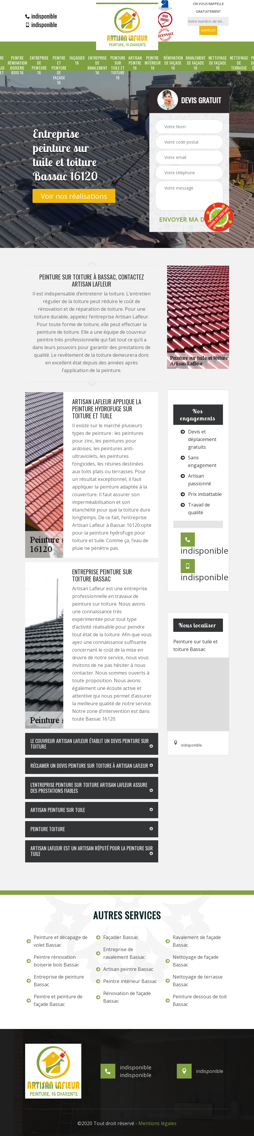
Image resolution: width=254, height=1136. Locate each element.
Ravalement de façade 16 (196, 62)
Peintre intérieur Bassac (126, 981)
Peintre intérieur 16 (153, 62)
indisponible (41, 16)
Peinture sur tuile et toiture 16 (117, 67)
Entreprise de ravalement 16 (97, 65)
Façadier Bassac (117, 937)
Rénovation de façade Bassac (123, 997)
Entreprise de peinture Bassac (55, 981)
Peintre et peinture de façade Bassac (54, 1000)
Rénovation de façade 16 (173, 62)
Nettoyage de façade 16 (217, 62)
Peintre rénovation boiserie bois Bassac (53, 961)
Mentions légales (157, 1123)
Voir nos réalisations (74, 195)
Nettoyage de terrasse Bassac (194, 981)
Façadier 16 (77, 60)
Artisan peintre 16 (135, 62)
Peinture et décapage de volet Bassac (57, 941)
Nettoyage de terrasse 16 (239, 65)
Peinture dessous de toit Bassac (196, 1000)
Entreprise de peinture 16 (39, 65)
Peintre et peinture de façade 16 (59, 70)
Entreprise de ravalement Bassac (120, 953)
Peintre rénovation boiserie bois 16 (17, 65)
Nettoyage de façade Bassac (192, 961)
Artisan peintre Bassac (124, 969)
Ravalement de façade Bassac (193, 941)
